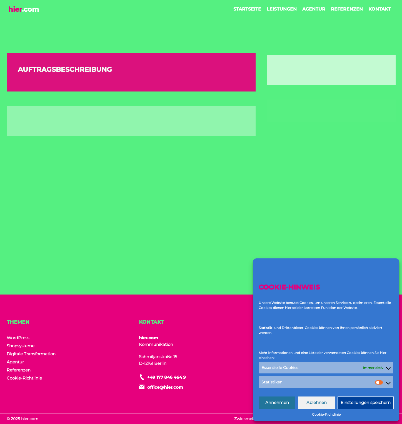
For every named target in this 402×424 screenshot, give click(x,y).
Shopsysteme (20, 345)
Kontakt (379, 9)
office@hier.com (165, 387)
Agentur (313, 9)
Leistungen (282, 9)
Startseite (247, 9)
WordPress (18, 337)
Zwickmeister (247, 418)
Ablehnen (316, 402)
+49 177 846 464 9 (166, 377)
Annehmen (277, 402)
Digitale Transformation (31, 353)
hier (23, 9)
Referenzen (347, 9)
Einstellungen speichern (366, 402)
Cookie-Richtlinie (326, 414)
